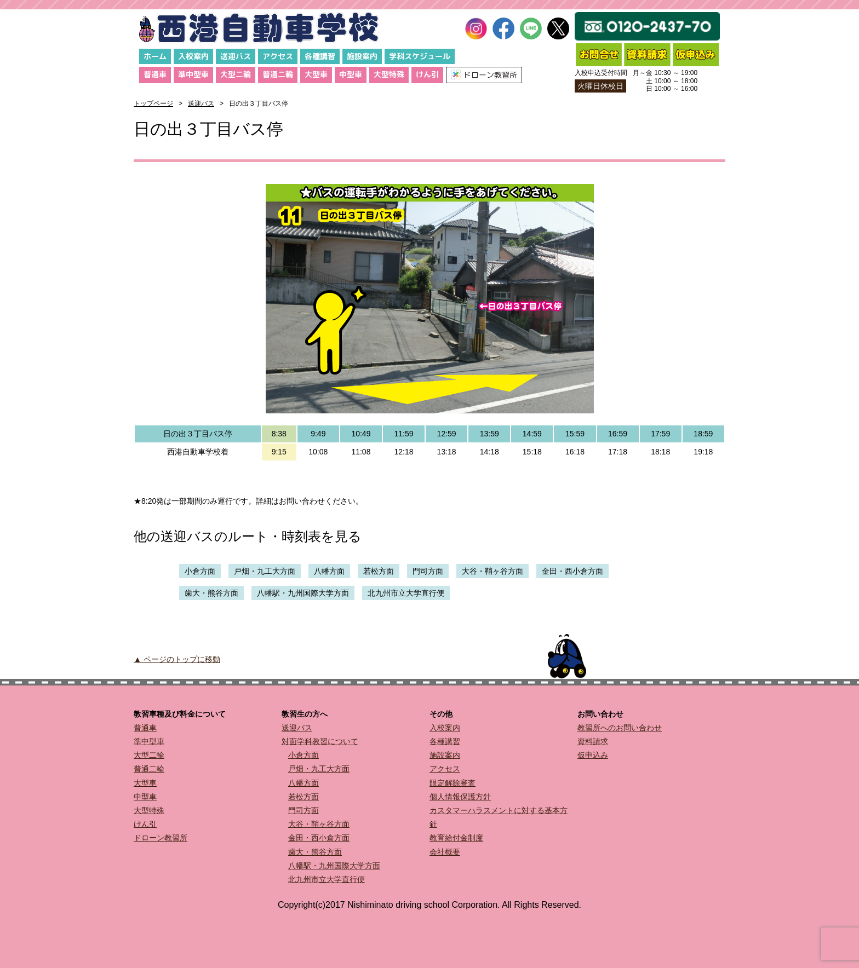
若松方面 (378, 571)
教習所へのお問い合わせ (619, 727)
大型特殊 (389, 74)
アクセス (277, 56)
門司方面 (428, 571)
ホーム (155, 56)
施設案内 (362, 56)
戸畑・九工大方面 (264, 571)
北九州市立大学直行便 (406, 593)
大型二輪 (235, 74)
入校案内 (193, 56)
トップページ (153, 103)
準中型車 (193, 74)
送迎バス (235, 56)
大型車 (316, 74)
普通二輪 (277, 74)
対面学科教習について (320, 741)
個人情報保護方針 (460, 796)
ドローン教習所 (160, 837)
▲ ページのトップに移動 (177, 659)
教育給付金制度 (456, 837)
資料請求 (592, 741)
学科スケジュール (419, 56)
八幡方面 (329, 571)
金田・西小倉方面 (572, 571)
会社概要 (445, 852)
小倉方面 (200, 571)
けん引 (427, 74)
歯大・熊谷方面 (211, 593)
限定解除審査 (453, 783)
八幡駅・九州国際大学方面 (303, 593)
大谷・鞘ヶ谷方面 (492, 571)
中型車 (350, 74)
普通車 (155, 74)
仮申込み (592, 755)
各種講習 (320, 56)
